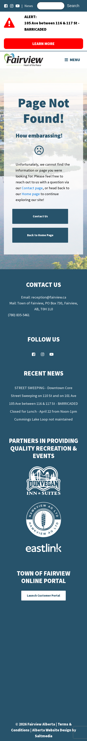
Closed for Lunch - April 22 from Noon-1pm (43, 411)
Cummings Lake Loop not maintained (43, 419)
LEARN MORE (43, 43)
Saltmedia (43, 736)
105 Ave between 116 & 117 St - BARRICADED (43, 403)
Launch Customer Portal (43, 595)
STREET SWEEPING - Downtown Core (43, 388)
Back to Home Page (40, 235)
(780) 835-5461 (19, 315)
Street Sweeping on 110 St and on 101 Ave (43, 395)
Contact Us (40, 216)
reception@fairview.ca (48, 297)
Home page (31, 194)
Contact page (32, 188)
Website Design (59, 730)
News (28, 6)
